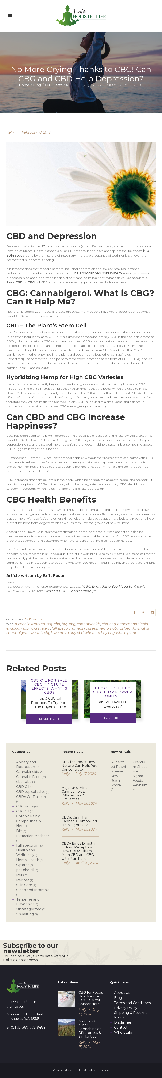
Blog (37, 85)
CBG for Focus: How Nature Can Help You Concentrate (80, 765)
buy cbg (69, 624)
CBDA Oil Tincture (31, 797)
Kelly (10, 132)
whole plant (126, 633)
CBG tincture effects (47, 686)
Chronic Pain (27, 816)
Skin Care (24, 885)
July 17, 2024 (86, 774)
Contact (121, 1027)
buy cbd (53, 624)
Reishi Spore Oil (116, 785)
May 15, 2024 (86, 804)
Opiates (22, 865)
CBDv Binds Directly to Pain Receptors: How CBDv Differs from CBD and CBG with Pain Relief (78, 851)
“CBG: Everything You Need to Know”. (113, 587)
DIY (19, 831)
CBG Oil (22, 811)
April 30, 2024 (87, 863)
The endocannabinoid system (97, 273)
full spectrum (63, 628)
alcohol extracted (30, 624)
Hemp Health (27, 860)
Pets (20, 875)
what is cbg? (41, 633)
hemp (104, 628)
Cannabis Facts (28, 777)
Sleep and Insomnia (32, 890)
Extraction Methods (32, 836)
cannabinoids (88, 624)
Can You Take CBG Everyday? (112, 704)
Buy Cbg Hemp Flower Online (112, 692)
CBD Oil (22, 787)
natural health (122, 628)
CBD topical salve (30, 792)
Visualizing (25, 914)
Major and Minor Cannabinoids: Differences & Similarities (75, 793)
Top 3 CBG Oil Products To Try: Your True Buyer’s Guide (49, 702)
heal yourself (86, 628)
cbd (105, 624)
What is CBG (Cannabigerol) (69, 591)
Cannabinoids (27, 772)
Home (24, 85)
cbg (112, 624)
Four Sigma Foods (138, 776)
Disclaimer (122, 1022)
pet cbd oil (25, 870)
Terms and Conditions (132, 1003)
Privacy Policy (125, 1008)
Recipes (22, 880)
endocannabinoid (132, 624)
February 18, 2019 (36, 132)
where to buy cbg (100, 633)
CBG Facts (53, 85)
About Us (122, 993)
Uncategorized (29, 909)
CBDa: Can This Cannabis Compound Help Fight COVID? (79, 821)
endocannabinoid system (28, 628)
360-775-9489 (34, 1027)
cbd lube (24, 782)
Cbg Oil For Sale (49, 681)
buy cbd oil (107, 688)
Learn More (49, 718)
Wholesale (123, 1032)
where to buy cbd (69, 633)
